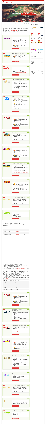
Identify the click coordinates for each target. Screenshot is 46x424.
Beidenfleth (37, 62)
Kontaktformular (8, 278)
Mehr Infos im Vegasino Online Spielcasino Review (21, 172)
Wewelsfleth (37, 57)
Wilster (37, 63)
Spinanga (15, 134)
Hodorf (37, 69)
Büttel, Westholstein (37, 68)
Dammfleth (37, 61)
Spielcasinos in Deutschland (14, 30)
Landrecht (37, 73)
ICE (15, 98)
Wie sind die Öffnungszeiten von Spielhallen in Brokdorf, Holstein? (12, 285)
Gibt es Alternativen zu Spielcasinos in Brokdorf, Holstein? (11, 289)
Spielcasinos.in (6, 26)
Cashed (16, 81)
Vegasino (16, 165)
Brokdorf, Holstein (21, 53)
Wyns (15, 55)
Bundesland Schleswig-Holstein (21, 268)
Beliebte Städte (36, 2)
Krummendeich (37, 72)
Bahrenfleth (37, 64)
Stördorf (37, 71)
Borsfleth (37, 66)
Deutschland (41, 2)
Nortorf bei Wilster (37, 65)
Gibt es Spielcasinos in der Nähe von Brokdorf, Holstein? (10, 282)
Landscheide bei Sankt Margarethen (37, 70)
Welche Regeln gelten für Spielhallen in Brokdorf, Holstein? (11, 287)
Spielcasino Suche (31, 2)
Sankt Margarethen (37, 60)
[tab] (16, 282)
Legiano (15, 199)
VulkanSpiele (16, 68)
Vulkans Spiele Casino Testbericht (21, 72)
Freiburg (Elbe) (37, 59)
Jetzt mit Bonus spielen (15, 48)
